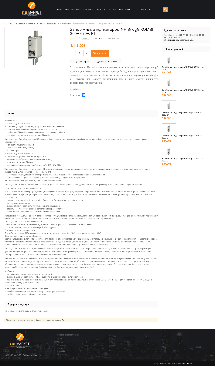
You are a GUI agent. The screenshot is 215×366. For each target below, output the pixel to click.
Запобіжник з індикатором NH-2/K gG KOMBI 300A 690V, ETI (182, 137)
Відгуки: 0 (85, 38)
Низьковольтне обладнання (26, 24)
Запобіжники (65, 24)
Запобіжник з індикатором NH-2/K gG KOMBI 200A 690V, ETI (182, 91)
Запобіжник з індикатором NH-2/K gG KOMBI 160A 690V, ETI (182, 68)
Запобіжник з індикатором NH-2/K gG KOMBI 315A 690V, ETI (182, 159)
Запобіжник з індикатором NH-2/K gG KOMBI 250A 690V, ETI (182, 114)
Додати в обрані (81, 61)
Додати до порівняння (107, 61)
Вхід (64, 320)
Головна (8, 24)
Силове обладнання (48, 24)
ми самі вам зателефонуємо (181, 40)
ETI (100, 38)
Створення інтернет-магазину (167, 363)
